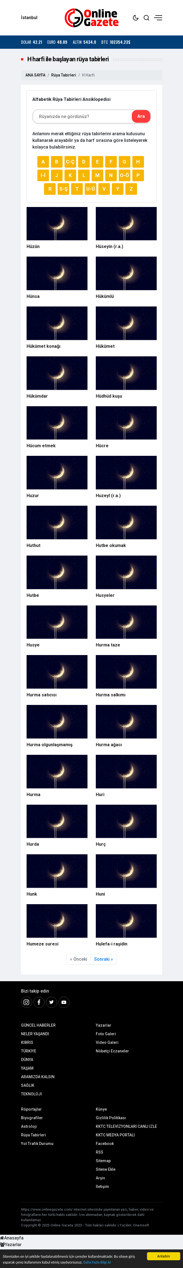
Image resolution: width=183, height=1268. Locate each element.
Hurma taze (108, 645)
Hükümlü (105, 296)
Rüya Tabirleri (63, 75)
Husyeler (105, 595)
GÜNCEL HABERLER (38, 1025)
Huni (100, 894)
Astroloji (29, 1126)
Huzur (33, 495)
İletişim (102, 1186)
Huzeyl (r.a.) (108, 495)
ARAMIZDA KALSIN (38, 1077)
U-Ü (90, 189)
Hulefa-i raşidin (111, 944)
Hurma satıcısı (41, 694)
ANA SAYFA (35, 75)
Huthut (33, 545)
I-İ (43, 175)
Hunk (32, 894)
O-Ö (124, 175)
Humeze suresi (42, 944)
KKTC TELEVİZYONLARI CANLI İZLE (126, 1126)
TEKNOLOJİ (31, 1094)
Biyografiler (32, 1118)
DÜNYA (27, 1059)
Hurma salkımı (110, 694)
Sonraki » (103, 959)
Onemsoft (141, 1225)
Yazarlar (103, 1025)
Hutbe (33, 595)
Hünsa (33, 296)
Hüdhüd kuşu (109, 396)
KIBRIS (27, 1042)
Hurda (33, 844)
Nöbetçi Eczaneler (112, 1051)
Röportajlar (31, 1109)
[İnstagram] (26, 1002)
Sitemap (103, 1161)
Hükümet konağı (43, 346)
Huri (100, 794)
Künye (101, 1109)
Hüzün (33, 246)
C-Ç (70, 162)
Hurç (101, 844)
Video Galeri (107, 1042)
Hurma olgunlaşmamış (50, 744)
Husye (33, 645)
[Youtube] (63, 1002)
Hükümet (105, 346)
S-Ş (63, 189)
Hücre (102, 445)
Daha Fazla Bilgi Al (97, 1262)
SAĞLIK (27, 1085)
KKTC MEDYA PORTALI (115, 1135)
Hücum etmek (41, 445)
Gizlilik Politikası (111, 1118)
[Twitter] (51, 1002)
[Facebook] (39, 1002)
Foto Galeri (106, 1034)
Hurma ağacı (109, 744)
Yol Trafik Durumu (37, 1143)
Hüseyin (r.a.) (109, 246)
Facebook (105, 1143)
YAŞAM (27, 1068)
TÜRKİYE (28, 1051)
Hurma (33, 794)
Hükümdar (37, 396)
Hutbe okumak (111, 545)
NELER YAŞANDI (35, 1034)
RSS (99, 1152)
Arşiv (100, 1178)
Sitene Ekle (105, 1169)
